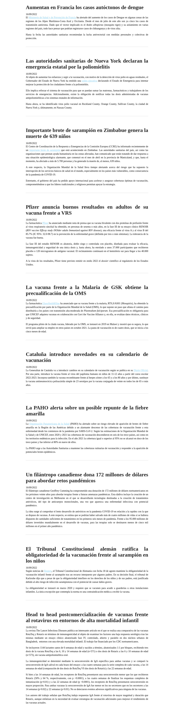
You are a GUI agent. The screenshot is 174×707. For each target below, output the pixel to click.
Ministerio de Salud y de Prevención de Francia (52, 17)
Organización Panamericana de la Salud (49, 423)
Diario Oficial (141, 370)
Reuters (48, 571)
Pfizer (45, 223)
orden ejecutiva (89, 80)
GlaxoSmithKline (51, 303)
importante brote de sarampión (44, 150)
